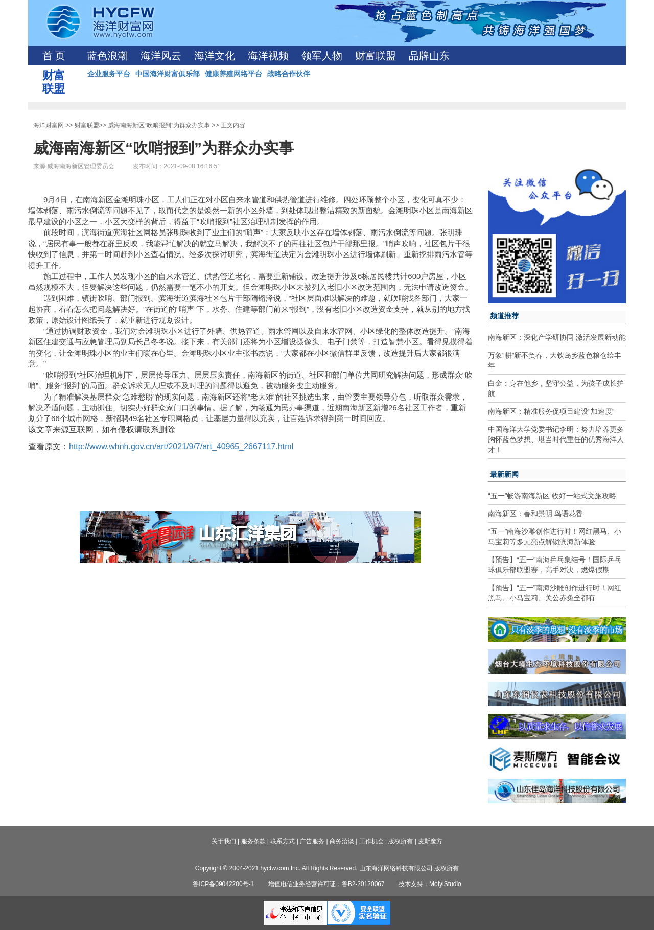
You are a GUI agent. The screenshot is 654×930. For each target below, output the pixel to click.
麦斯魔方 (430, 841)
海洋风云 (161, 55)
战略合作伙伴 (288, 73)
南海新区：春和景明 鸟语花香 (535, 513)
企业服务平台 (108, 73)
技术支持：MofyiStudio (430, 884)
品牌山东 (429, 55)
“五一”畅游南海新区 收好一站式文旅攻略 (552, 496)
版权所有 (400, 841)
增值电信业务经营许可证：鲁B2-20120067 (326, 884)
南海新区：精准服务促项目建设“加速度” (551, 411)
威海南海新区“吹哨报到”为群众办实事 (159, 125)
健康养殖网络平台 (233, 73)
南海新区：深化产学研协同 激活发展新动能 (557, 337)
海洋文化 (214, 55)
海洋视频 (268, 55)
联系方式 (282, 841)
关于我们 (224, 841)
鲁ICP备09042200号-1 (223, 884)
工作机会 (371, 841)
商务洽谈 (342, 841)
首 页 (53, 55)
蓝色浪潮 (107, 55)
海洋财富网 (48, 125)
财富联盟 (375, 55)
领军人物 (321, 55)
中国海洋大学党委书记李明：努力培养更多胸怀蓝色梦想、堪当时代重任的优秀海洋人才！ (556, 439)
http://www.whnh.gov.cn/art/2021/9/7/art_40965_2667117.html (181, 446)
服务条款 (253, 841)
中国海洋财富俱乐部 (167, 73)
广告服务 (312, 841)
